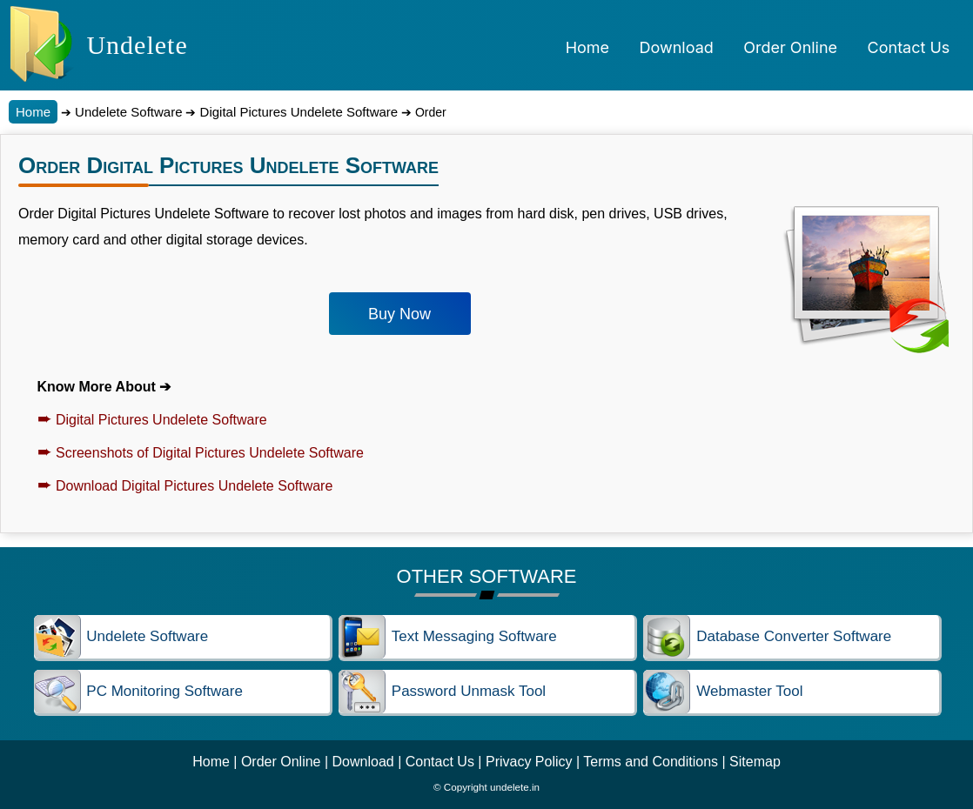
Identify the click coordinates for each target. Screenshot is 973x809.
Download (363, 761)
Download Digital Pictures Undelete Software (185, 485)
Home (33, 111)
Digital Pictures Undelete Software (297, 111)
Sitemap (755, 761)
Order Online (281, 761)
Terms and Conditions (650, 761)
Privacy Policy (529, 761)
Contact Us (440, 761)
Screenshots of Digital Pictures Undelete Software (200, 452)
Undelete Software (127, 111)
